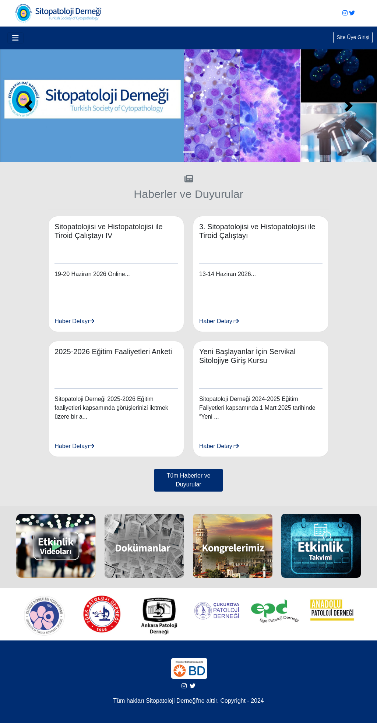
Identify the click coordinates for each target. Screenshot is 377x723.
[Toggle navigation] (15, 37)
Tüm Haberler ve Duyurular (188, 480)
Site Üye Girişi (353, 37)
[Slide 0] (188, 152)
